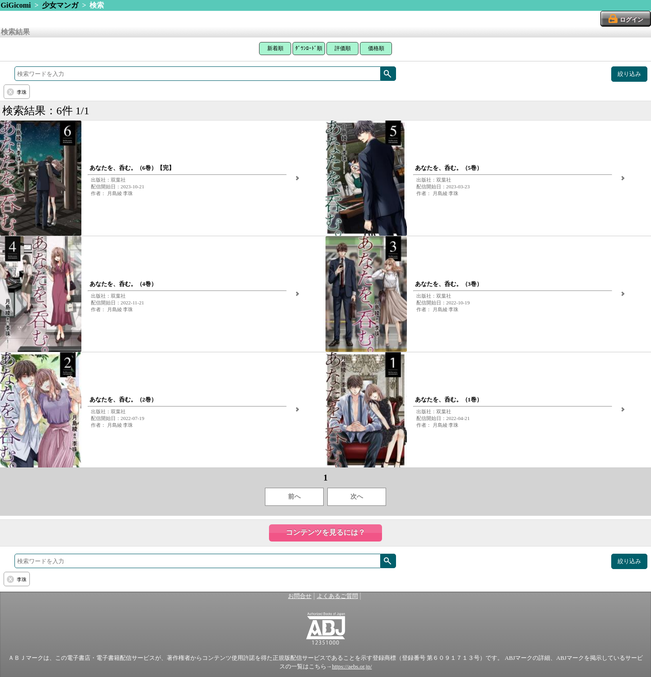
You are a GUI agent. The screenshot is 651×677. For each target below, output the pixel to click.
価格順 (376, 48)
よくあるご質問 (337, 596)
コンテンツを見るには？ (325, 532)
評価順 (343, 48)
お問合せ (299, 596)
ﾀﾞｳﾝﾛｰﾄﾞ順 (308, 48)
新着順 (275, 48)
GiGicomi (16, 5)
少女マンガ (60, 5)
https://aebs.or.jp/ (352, 666)
